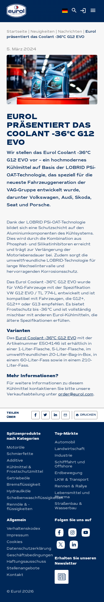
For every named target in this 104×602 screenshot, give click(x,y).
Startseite (17, 31)
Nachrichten (70, 31)
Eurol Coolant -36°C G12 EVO (46, 338)
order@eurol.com (75, 394)
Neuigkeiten (43, 31)
